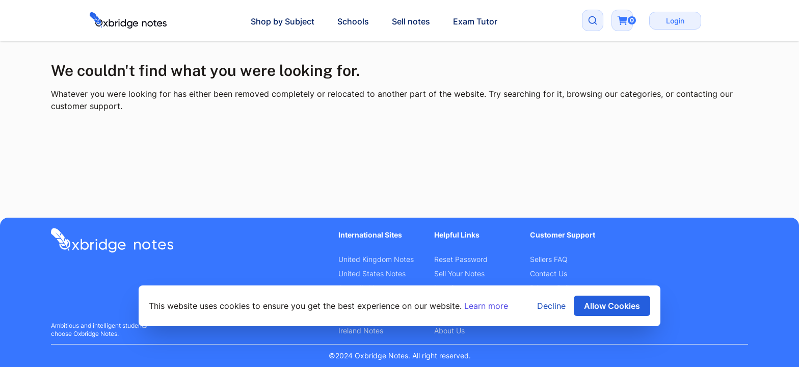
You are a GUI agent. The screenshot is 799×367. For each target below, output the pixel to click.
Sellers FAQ (549, 259)
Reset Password (461, 259)
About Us (449, 330)
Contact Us (548, 273)
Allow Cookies (612, 306)
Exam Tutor (475, 21)
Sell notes (411, 21)
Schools (353, 21)
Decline (551, 306)
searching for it (532, 94)
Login (675, 20)
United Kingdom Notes (376, 259)
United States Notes (372, 273)
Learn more (486, 306)
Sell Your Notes (459, 273)
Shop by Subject (282, 21)
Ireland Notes (360, 330)
